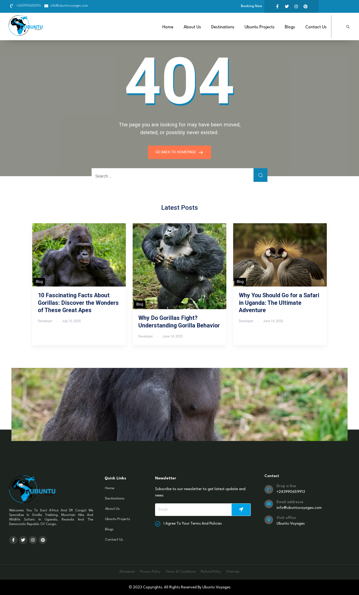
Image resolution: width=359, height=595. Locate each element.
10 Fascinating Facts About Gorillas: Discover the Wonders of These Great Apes (78, 302)
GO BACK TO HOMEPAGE (176, 151)
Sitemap (239, 572)
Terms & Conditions (181, 572)
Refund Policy (214, 572)
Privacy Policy (147, 572)
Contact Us (316, 27)
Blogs (290, 27)
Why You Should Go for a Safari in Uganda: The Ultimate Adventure (279, 302)
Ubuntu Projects (260, 27)
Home (167, 27)
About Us (192, 27)
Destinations (222, 27)
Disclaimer (121, 572)
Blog (39, 281)
